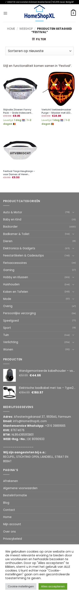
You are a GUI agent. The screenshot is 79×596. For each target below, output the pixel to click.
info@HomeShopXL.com (30, 421)
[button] (5, 13)
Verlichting (10, 342)
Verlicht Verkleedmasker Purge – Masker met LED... (56, 111)
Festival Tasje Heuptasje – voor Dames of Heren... (19, 173)
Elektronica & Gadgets (19, 248)
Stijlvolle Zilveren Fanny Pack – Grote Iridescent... (17, 111)
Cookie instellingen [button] (21, 586)
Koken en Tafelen (15, 292)
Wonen (8, 350)
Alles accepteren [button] (53, 586)
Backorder (10, 227)
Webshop (26, 29)
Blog (6, 503)
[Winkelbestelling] (39, 51)
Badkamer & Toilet (16, 234)
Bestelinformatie (15, 495)
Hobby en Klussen (15, 277)
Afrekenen (10, 481)
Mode (7, 299)
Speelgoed (11, 321)
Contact (9, 510)
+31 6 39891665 (55, 426)
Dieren (7, 241)
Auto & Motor (12, 212)
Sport (7, 328)
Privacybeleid (12, 539)
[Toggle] (73, 212)
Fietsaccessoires (15, 263)
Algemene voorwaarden (20, 488)
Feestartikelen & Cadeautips (23, 256)
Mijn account (12, 524)
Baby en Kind (12, 219)
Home (11, 29)
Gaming (8, 270)
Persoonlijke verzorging (19, 313)
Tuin (6, 335)
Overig (7, 306)
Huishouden (11, 284)
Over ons (9, 532)
